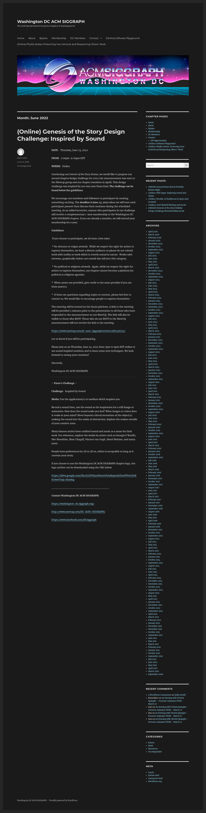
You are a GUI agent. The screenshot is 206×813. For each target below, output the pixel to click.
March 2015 (153, 551)
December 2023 (155, 304)
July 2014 (152, 569)
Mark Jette (22, 158)
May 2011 (152, 641)
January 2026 (154, 240)
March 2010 (153, 671)
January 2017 (154, 502)
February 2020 (154, 424)
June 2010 (152, 662)
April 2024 (153, 292)
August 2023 (154, 316)
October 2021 (154, 376)
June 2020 (152, 418)
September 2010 (155, 656)
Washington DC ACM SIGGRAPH (51, 21)
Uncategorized (24, 166)
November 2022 (155, 343)
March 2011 (153, 644)
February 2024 (154, 298)
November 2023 (155, 307)
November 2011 (155, 629)
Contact (94, 38)
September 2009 (155, 674)
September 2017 (155, 484)
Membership (59, 38)
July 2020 (152, 415)
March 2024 (153, 295)
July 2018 (152, 460)
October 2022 (154, 346)
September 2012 (155, 611)
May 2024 (152, 289)
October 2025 (154, 246)
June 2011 (152, 638)
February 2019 (154, 448)
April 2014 (152, 575)
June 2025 (152, 259)
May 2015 (152, 545)
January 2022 (154, 370)
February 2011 (154, 647)
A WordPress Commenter (159, 695)
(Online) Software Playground (122, 38)
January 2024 (154, 301)
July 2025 (152, 256)
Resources (153, 748)
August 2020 (154, 412)
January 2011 (154, 650)
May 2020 (152, 421)
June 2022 (152, 358)
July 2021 (152, 385)
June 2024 (152, 286)
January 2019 (154, 451)
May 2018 (152, 466)
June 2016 (152, 514)
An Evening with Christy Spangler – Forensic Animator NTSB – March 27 (166, 701)
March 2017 (153, 496)
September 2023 (155, 313)
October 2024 (154, 274)
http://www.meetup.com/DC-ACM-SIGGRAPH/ (78, 511)
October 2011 (154, 632)
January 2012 (154, 623)
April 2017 (152, 493)
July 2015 (152, 542)
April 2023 (153, 328)
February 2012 (154, 620)
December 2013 (155, 581)
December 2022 (155, 340)
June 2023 (152, 322)
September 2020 (155, 409)
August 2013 (153, 593)
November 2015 (155, 530)
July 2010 (152, 659)
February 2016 (154, 523)
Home (20, 38)
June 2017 (152, 490)
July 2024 (152, 283)
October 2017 (154, 481)
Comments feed (155, 778)
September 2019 (155, 433)
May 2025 (152, 262)
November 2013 (155, 584)
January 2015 (154, 557)
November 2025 (155, 243)
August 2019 (154, 436)
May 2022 (152, 361)
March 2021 (153, 394)
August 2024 (154, 280)
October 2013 (154, 587)
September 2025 (155, 249)
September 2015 (155, 536)
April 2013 (152, 599)
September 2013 (155, 590)
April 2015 (152, 548)
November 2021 (155, 373)
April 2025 (153, 265)
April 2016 (153, 520)
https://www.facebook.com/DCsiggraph (74, 519)
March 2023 (153, 331)
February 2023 (154, 334)
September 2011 (155, 635)
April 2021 (152, 391)
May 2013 (152, 596)
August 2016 (154, 511)
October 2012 (154, 608)
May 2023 (152, 325)
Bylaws (43, 38)
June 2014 (152, 572)
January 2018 (154, 475)
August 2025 (154, 252)
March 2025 (153, 268)
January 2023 (154, 337)
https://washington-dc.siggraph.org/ (73, 503)
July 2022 (152, 355)
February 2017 (154, 499)
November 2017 (155, 478)
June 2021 (152, 388)
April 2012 (152, 614)
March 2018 (153, 469)
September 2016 (155, 508)
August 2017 (153, 487)
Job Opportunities (159, 140)
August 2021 (153, 382)
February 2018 (154, 472)
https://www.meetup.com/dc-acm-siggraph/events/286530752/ (88, 330)
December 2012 (155, 605)
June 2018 (152, 463)
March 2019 (153, 445)
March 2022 (153, 367)
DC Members (77, 38)
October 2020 (154, 406)
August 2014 (153, 566)
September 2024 (155, 277)
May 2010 (152, 665)
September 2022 (155, 349)
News (150, 745)
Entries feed (153, 775)
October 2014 (154, 560)
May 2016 (152, 517)
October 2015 (154, 533)
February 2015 (154, 554)
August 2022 (154, 352)
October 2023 (154, 310)
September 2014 (155, 563)
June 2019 (152, 439)
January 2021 (154, 400)
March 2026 (153, 234)
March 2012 (153, 617)
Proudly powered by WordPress (63, 800)
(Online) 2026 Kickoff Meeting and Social (167, 205)
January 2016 (154, 527)
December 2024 (155, 271)
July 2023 (152, 319)
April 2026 (153, 231)
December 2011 (155, 626)
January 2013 (154, 602)
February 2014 (154, 578)
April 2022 (153, 364)
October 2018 (154, 454)
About (31, 38)
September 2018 (155, 457)
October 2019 (154, 430)
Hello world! (180, 695)
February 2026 (155, 237)
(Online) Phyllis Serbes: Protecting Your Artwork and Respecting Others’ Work (61, 44)
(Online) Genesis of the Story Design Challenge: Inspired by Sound (71, 135)
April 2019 (153, 442)
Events (151, 742)
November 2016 (155, 505)
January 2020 (154, 427)
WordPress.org (155, 781)
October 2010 (154, 653)
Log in (151, 772)
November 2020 (155, 403)
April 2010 (152, 668)
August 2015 (153, 539)
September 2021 (155, 379)
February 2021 (154, 397)
